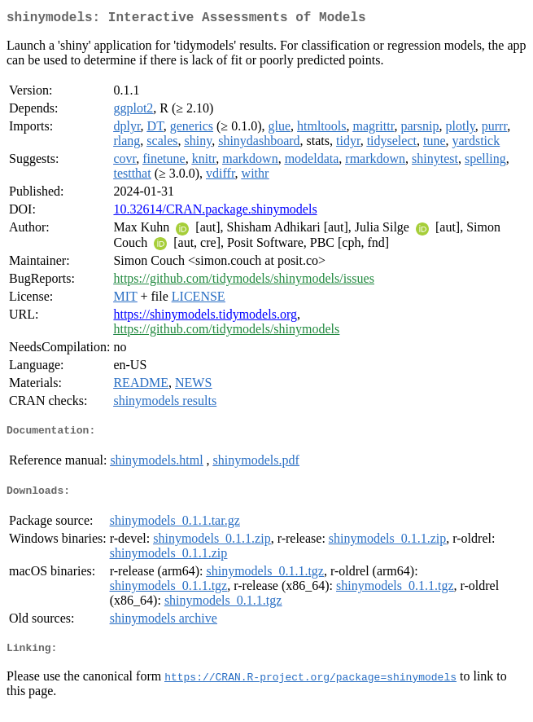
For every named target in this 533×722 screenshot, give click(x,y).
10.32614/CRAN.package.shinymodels (215, 212)
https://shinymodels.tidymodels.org (205, 317)
